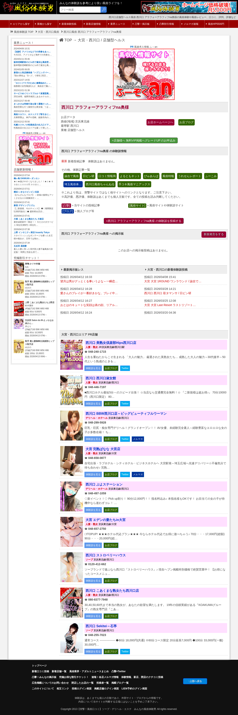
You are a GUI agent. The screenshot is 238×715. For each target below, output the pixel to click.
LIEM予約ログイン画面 (134, 688)
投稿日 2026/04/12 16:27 (101, 303)
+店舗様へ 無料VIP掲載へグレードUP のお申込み (144, 140)
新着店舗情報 (92, 24)
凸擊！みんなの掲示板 (44, 677)
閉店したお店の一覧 (82, 682)
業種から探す (43, 24)
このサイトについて (43, 688)
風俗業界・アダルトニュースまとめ (89, 671)
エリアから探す (20, 24)
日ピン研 (88, 176)
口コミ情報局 (107, 176)
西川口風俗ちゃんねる (100, 184)
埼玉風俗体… (73, 184)
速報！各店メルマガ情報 (105, 677)
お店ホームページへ (160, 122)
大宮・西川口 (89, 40)
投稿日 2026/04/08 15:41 (185, 279)
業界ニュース (116, 24)
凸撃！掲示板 (141, 24)
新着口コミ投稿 (40, 671)
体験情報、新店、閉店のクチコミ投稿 (142, 677)
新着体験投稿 (68, 24)
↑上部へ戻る (195, 681)
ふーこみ (211, 176)
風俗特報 (168, 176)
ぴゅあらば (151, 176)
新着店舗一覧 (59, 671)
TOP (65, 40)
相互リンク (63, 688)
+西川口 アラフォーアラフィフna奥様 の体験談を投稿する (144, 221)
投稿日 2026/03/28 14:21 (185, 291)
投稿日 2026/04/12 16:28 (101, 291)
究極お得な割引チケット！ (74, 677)
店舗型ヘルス (114, 40)
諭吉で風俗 (71, 176)
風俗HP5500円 (215, 24)
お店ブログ (186, 122)
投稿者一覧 (102, 682)
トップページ (39, 665)
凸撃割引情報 (165, 24)
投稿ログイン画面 (82, 688)
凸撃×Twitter (118, 671)
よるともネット (130, 176)
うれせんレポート (189, 176)
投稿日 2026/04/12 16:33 (101, 279)
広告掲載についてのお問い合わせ (50, 682)
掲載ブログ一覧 (120, 682)
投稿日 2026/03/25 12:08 (185, 303)
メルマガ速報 (190, 24)
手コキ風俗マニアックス (134, 184)
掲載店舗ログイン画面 (106, 688)
